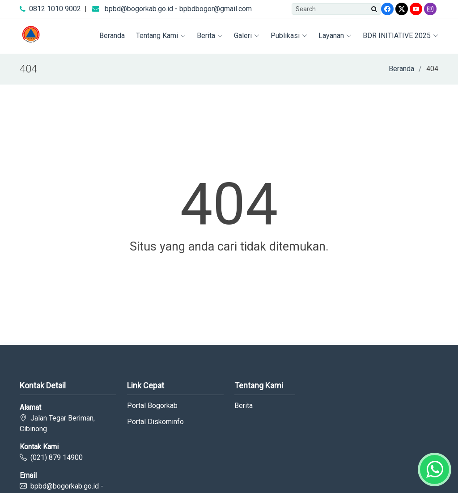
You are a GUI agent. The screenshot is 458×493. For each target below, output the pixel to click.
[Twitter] (401, 9)
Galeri (246, 35)
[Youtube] (416, 9)
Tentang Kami (161, 35)
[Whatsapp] (434, 469)
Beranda (112, 35)
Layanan (335, 35)
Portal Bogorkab (152, 405)
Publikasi (289, 35)
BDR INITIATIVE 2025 (400, 35)
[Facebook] (387, 9)
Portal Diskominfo (155, 421)
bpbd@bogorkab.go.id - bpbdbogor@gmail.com (178, 8)
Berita (210, 35)
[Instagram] (430, 9)
